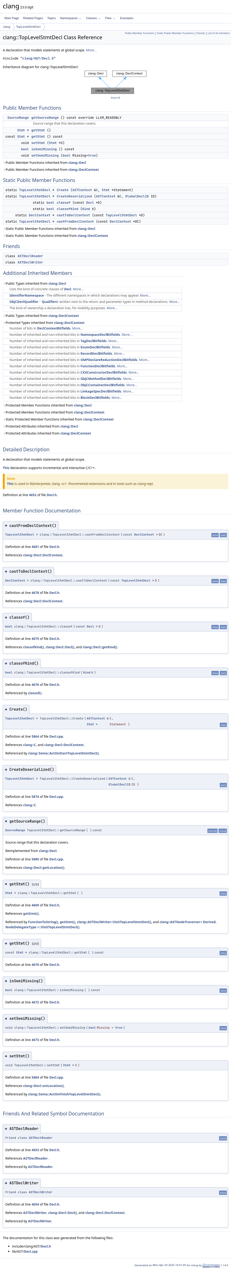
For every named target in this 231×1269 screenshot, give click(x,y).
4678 (35, 592)
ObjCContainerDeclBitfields (102, 385)
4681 (35, 546)
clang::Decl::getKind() (100, 647)
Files (110, 18)
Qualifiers (50, 301)
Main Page (11, 18)
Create (62, 190)
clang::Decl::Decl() (60, 647)
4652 (32, 495)
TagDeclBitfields (93, 341)
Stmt (21, 130)
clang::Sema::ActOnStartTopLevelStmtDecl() (63, 753)
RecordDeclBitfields (96, 353)
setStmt (38, 143)
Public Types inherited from (34, 283)
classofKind (67, 209)
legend (115, 97)
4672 (35, 1002)
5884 (35, 1077)
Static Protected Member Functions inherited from (58, 419)
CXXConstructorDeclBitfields (103, 372)
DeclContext (39, 215)
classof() (34, 693)
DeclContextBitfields (53, 328)
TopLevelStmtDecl (28, 26)
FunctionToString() (43, 922)
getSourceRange (45, 118)
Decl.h (52, 495)
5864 (35, 736)
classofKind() (33, 647)
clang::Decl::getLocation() (43, 867)
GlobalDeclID (137, 196)
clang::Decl (77, 162)
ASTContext (82, 190)
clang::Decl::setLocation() (43, 1085)
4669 (35, 905)
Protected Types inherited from (44, 322)
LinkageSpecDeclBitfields (100, 391)
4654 (35, 1204)
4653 (35, 1150)
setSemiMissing (45, 155)
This (6, 468)
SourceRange (18, 118)
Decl (90, 202)
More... (91, 50)
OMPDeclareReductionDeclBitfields (108, 360)
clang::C (29, 745)
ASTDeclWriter (30, 262)
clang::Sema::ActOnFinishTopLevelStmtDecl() (64, 1094)
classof (63, 202)
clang (6, 26)
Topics (51, 18)
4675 (35, 638)
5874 (35, 796)
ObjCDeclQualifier (24, 301)
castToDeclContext (73, 215)
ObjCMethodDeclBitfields (100, 378)
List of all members (219, 33)
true (92, 155)
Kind (86, 209)
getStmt (38, 130)
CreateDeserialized (74, 196)
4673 (35, 1040)
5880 (35, 859)
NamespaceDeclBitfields (100, 334)
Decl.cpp (56, 736)
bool (25, 149)
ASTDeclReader (30, 256)
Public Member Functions (140, 33)
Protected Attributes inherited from (40, 426)
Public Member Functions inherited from (44, 162)
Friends (200, 33)
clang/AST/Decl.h (38, 58)
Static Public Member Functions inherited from (49, 228)
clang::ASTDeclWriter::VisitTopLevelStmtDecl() (114, 922)
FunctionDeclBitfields (97, 366)
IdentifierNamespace (27, 295)
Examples (126, 18)
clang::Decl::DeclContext (42, 555)
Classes (93, 18)
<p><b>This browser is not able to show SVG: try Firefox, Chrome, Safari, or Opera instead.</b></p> (115, 82)
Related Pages (33, 18)
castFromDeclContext (75, 221)
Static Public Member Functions (175, 33)
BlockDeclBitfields (95, 397)
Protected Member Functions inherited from (47, 405)
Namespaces (70, 18)
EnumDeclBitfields (95, 347)
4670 (35, 964)
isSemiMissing (44, 149)
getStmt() (30, 913)
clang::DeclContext (83, 169)
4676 (35, 684)
